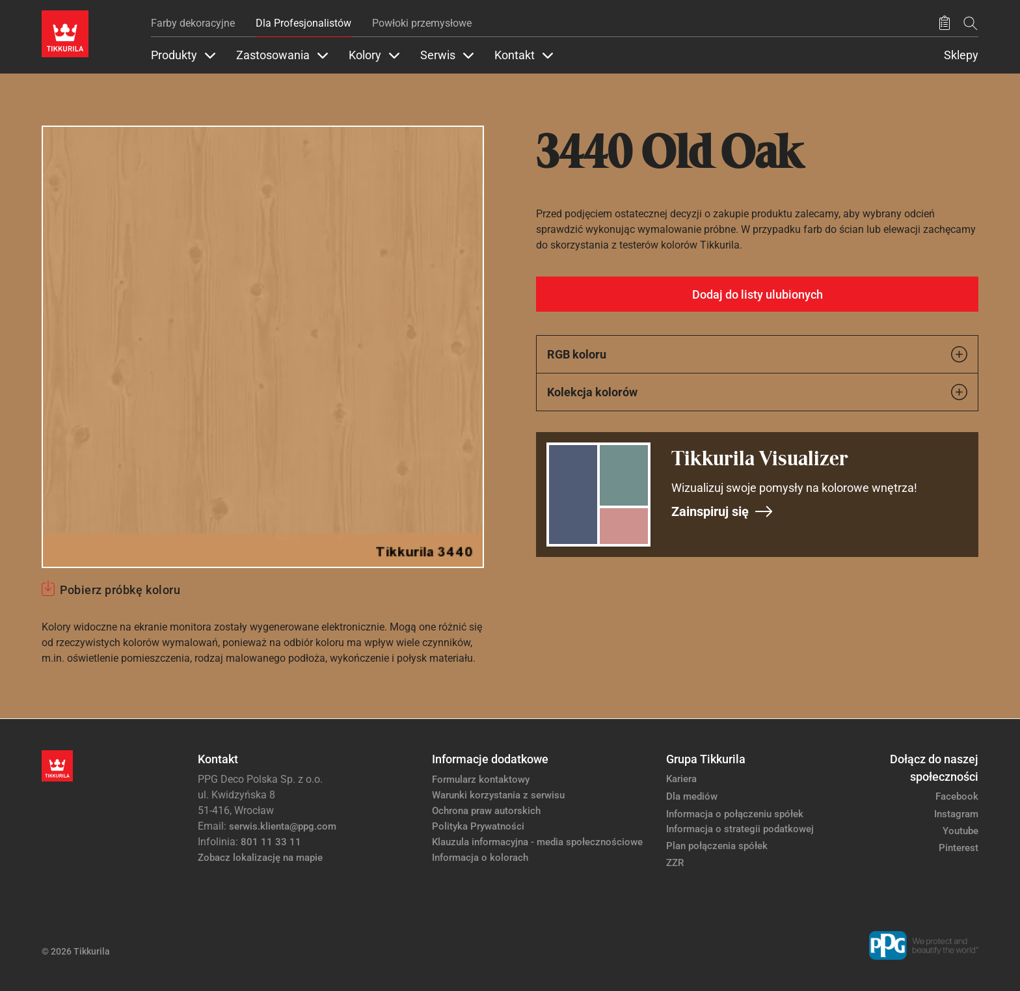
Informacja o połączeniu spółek (734, 814)
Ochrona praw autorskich (486, 811)
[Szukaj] (970, 23)
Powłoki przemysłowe (422, 23)
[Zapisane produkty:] (944, 23)
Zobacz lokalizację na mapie (260, 857)
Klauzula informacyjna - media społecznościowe (537, 842)
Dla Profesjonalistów (303, 23)
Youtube (960, 831)
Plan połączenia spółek (717, 846)
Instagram (956, 814)
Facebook (956, 796)
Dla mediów (692, 796)
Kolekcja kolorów (757, 392)
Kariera (681, 779)
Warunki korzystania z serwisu (498, 795)
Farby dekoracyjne (193, 23)
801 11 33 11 (271, 842)
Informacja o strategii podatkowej (740, 829)
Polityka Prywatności (478, 826)
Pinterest (958, 848)
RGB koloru (757, 354)
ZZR (675, 863)
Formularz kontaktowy (481, 779)
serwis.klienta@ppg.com (282, 826)
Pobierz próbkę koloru (120, 590)
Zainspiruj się (722, 511)
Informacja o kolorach (480, 857)
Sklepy (961, 55)
